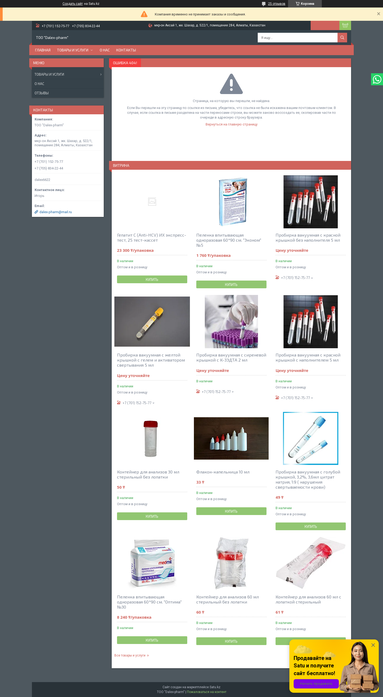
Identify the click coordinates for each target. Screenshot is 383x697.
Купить (152, 279)
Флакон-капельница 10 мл (222, 471)
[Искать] (342, 37)
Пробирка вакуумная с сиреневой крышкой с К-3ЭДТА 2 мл (231, 357)
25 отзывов (276, 4)
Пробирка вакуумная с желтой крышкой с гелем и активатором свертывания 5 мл (151, 359)
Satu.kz (215, 687)
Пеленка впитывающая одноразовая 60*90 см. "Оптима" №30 (149, 601)
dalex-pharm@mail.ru (55, 212)
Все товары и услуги (129, 655)
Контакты (126, 50)
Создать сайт (73, 4)
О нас (105, 50)
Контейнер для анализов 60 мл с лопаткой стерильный (308, 599)
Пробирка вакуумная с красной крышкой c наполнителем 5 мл (308, 357)
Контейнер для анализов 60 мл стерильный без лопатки (227, 599)
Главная (43, 50)
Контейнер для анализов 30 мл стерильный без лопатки (148, 474)
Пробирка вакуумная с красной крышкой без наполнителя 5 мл (308, 237)
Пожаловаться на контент (206, 692)
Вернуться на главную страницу (231, 124)
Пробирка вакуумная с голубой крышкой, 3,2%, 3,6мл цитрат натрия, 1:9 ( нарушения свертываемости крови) (308, 479)
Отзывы (42, 93)
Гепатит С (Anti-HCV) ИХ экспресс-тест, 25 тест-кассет (151, 237)
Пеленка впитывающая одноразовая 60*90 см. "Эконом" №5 (228, 240)
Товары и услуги (72, 50)
